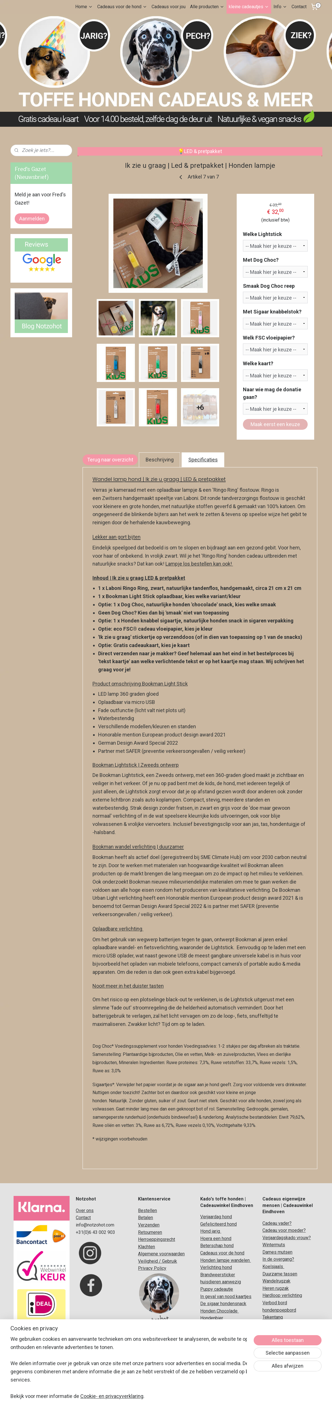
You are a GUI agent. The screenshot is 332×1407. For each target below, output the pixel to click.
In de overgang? (278, 1259)
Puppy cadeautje (216, 1289)
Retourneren (150, 1232)
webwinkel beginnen (173, 1397)
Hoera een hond (215, 1238)
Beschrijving (160, 460)
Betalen (145, 1217)
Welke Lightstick (262, 234)
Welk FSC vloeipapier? (269, 338)
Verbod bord (274, 1302)
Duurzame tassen (279, 1274)
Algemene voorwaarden (161, 1253)
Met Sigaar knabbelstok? (272, 312)
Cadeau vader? (277, 1223)
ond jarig (211, 1231)
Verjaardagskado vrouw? (286, 1237)
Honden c (209, 1339)
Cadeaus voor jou (169, 6)
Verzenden (148, 1225)
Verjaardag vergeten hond (225, 1361)
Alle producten (207, 6)
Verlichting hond (216, 1267)
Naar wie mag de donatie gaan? (272, 393)
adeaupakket (231, 1339)
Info (280, 6)
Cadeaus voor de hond (122, 6)
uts (282, 1244)
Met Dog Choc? (261, 260)
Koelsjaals (273, 1266)
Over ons (85, 1210)
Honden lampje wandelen (225, 1260)
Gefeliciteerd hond (218, 1224)
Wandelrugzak (276, 1281)
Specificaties (203, 460)
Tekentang (272, 1317)
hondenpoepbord (279, 1310)
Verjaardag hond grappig (224, 1369)
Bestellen (147, 1210)
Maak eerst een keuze (275, 424)
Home (84, 6)
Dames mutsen (277, 1252)
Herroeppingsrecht (156, 1239)
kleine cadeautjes (249, 6)
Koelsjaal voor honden (222, 1332)
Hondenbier (211, 1318)
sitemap (142, 1397)
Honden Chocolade (219, 1311)
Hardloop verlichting (282, 1295)
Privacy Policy (152, 1268)
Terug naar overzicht (110, 460)
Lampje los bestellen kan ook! (199, 564)
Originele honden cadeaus (225, 1325)
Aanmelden (32, 219)
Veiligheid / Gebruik (157, 1261)
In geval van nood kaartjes (225, 1296)
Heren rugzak (275, 1288)
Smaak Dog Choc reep (269, 286)
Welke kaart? (258, 363)
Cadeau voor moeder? (284, 1230)
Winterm (270, 1244)
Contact (299, 6)
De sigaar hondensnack (223, 1303)
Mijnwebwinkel (221, 1397)
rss (153, 1397)
